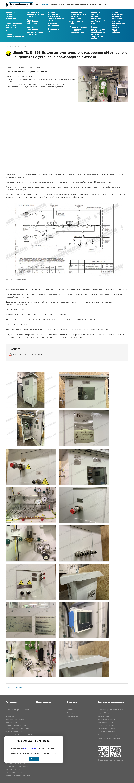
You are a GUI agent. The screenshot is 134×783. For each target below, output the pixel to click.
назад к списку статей (16, 687)
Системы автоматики (53, 24)
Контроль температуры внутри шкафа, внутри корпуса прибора (118, 27)
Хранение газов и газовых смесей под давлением (11, 16)
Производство (72, 716)
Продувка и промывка (53, 30)
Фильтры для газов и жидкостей (18, 776)
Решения (53, 4)
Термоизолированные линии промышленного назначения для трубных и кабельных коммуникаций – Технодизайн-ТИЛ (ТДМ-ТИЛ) (19, 732)
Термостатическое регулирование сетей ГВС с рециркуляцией (78, 30)
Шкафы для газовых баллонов (17, 713)
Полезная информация (76, 4)
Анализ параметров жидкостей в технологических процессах (56, 16)
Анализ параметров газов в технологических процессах (35, 31)
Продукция (43, 4)
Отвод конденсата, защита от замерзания (117, 15)
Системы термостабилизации (15, 35)
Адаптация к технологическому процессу (35, 14)
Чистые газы (12, 31)
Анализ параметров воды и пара (32, 22)
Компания (91, 4)
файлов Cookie (29, 748)
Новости (70, 710)
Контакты (101, 4)
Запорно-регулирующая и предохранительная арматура (17, 764)
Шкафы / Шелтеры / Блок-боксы (17, 710)
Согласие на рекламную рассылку (110, 735)
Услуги (61, 4)
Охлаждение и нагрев (14, 773)
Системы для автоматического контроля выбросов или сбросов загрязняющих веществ (77, 18)
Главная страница (12, 46)
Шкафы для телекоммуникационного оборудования (15, 719)
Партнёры (70, 713)
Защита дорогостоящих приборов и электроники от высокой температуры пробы (98, 32)
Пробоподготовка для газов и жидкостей (14, 25)
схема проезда (103, 716)
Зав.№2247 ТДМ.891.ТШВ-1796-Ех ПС (28, 354)
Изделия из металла (13, 769)
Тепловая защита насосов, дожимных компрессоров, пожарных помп (98, 18)
